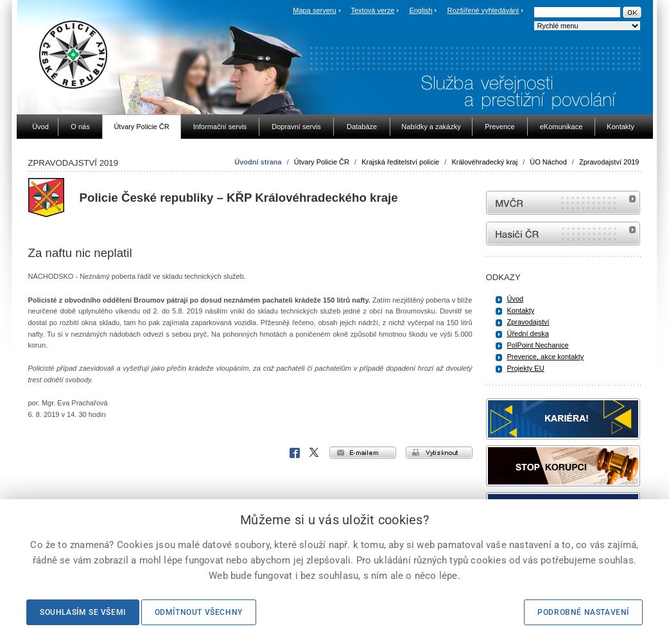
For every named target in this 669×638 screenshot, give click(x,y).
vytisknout (439, 453)
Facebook (295, 453)
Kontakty (521, 310)
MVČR (563, 203)
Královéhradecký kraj (484, 162)
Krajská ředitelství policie (400, 162)
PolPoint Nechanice (538, 345)
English (420, 10)
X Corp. (314, 453)
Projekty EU (525, 368)
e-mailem (362, 453)
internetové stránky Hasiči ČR (563, 233)
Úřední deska (528, 333)
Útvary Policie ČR (321, 162)
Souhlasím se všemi (83, 612)
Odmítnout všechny (199, 612)
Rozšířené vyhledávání (483, 10)
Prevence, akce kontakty (545, 356)
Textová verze (372, 10)
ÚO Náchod (548, 162)
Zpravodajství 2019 (609, 162)
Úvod (515, 299)
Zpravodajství (528, 322)
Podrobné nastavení (583, 612)
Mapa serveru (314, 10)
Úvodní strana (257, 162)
